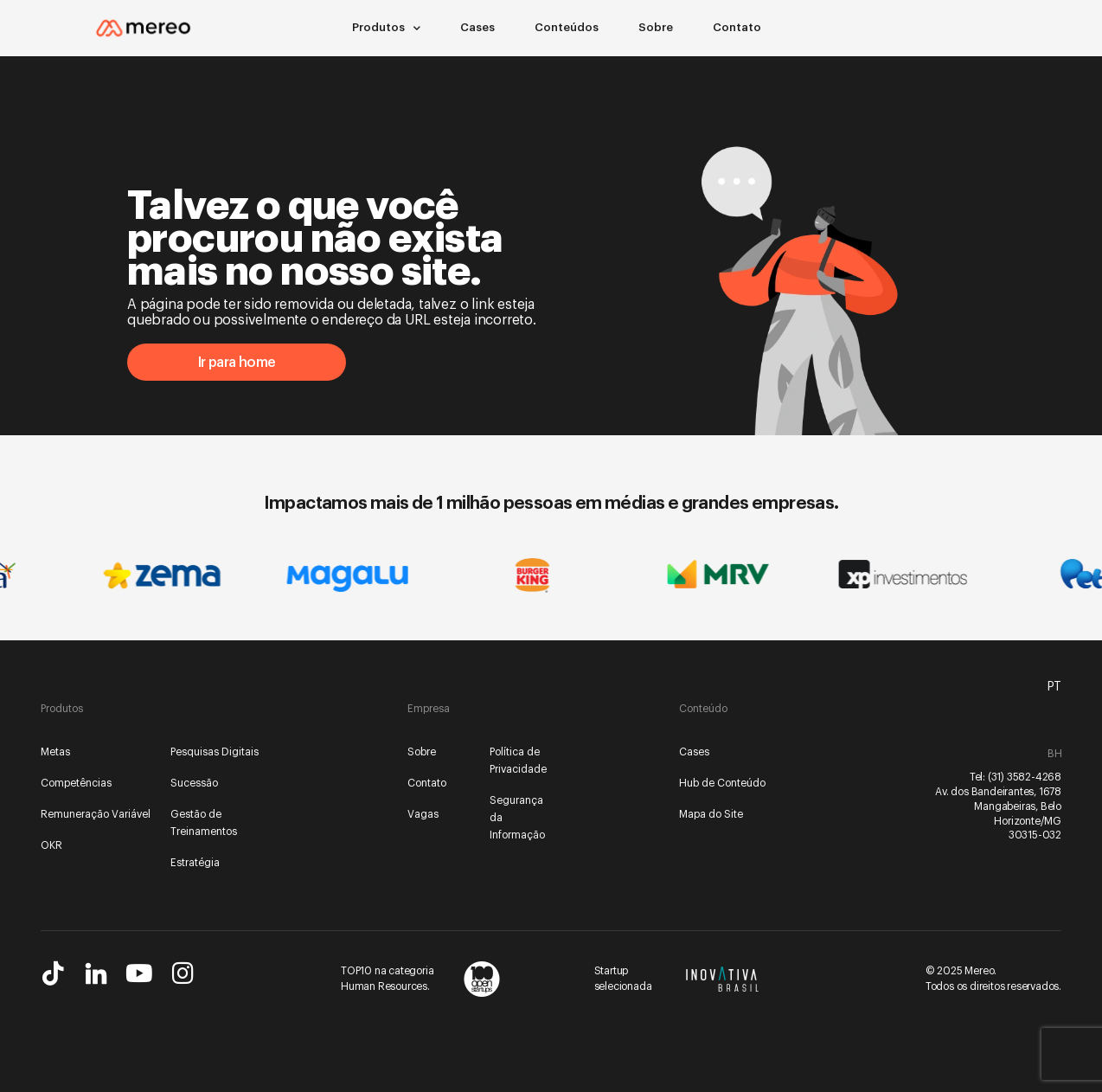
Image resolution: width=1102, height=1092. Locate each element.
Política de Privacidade (518, 760)
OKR (51, 845)
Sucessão (194, 783)
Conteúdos (567, 27)
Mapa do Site (711, 814)
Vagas (423, 814)
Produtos (386, 28)
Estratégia (195, 863)
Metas (55, 752)
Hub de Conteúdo (722, 783)
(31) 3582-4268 (1024, 777)
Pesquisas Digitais (214, 752)
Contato (737, 27)
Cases (477, 27)
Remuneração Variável (96, 814)
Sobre (655, 27)
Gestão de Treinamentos (203, 823)
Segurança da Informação (517, 817)
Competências (76, 783)
